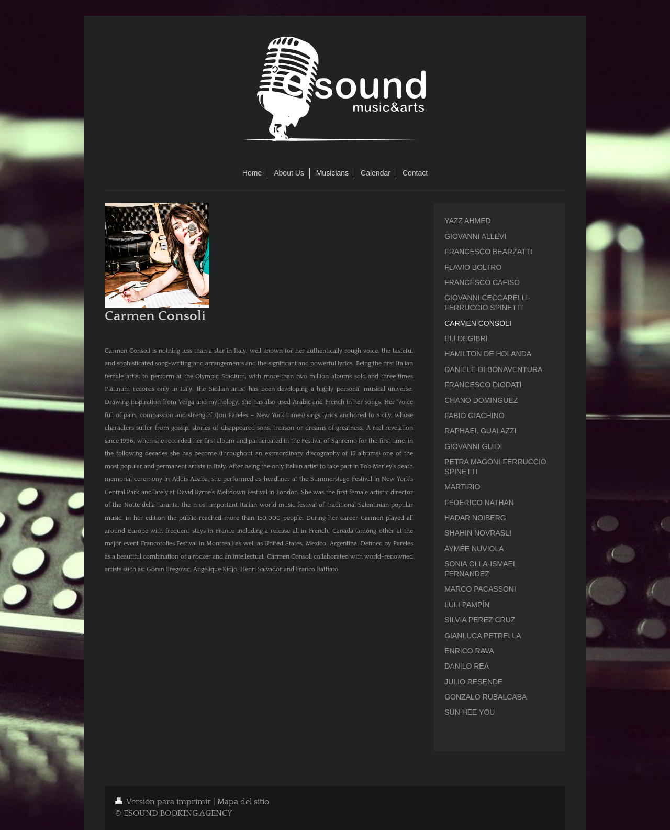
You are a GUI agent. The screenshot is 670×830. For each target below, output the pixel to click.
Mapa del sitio (243, 802)
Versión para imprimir (164, 802)
